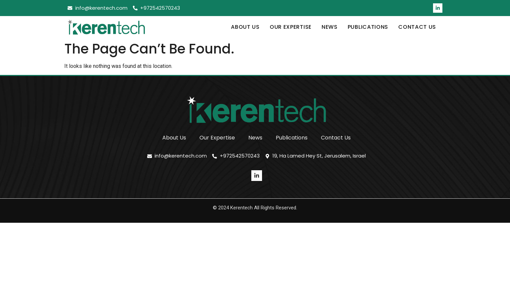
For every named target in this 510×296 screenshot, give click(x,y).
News (330, 27)
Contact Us (417, 27)
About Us (245, 27)
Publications (368, 27)
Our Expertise (291, 27)
